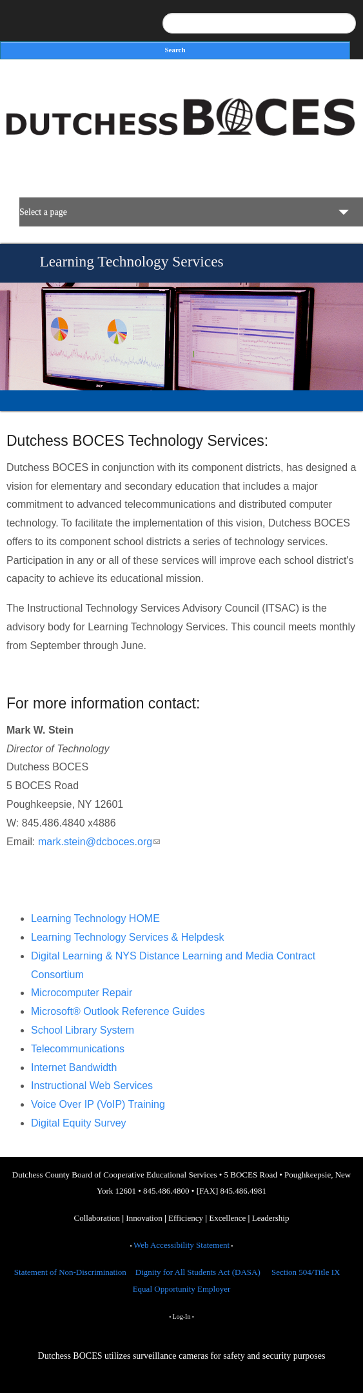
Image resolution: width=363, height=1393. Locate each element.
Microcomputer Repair (81, 992)
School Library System (82, 1030)
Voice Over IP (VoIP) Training (98, 1104)
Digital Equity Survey (78, 1122)
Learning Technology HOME (95, 918)
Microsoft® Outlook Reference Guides (118, 1011)
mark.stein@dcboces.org (99, 841)
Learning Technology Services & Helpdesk (127, 937)
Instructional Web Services (92, 1085)
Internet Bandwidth (74, 1067)
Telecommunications (77, 1048)
